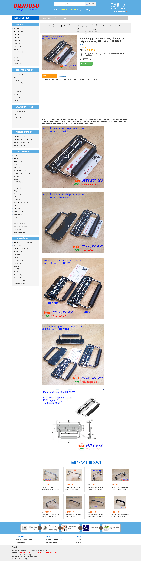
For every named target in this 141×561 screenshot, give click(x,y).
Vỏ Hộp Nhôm (18, 214)
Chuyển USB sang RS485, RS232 (24, 248)
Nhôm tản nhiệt (19, 211)
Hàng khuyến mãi (49, 18)
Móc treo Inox (18, 31)
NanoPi (16, 114)
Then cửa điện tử (19, 281)
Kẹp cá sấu (17, 229)
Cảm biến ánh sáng (20, 136)
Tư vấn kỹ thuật (21, 542)
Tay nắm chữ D (19, 46)
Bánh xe (16, 34)
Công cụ (16, 266)
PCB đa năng (18, 263)
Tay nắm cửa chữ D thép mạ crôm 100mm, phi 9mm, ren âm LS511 (73, 516)
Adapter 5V (17, 245)
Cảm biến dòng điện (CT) (22, 142)
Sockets (16, 176)
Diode (16, 179)
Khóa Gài (17, 40)
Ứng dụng (62, 76)
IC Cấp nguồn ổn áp (20, 170)
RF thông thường (19, 111)
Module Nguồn (19, 260)
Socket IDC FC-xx (19, 223)
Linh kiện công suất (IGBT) (22, 173)
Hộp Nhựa (17, 254)
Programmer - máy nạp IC (22, 202)
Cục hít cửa (17, 55)
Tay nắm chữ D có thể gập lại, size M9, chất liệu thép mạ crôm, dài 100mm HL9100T (119, 488)
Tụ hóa (16, 89)
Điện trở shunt (18, 74)
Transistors (17, 86)
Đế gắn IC (17, 199)
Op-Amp (16, 185)
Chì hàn (16, 257)
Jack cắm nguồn (19, 251)
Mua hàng (86, 64)
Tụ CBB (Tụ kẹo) (19, 83)
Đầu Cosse (17, 208)
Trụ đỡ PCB (17, 220)
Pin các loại (17, 194)
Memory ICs (18, 161)
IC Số (15, 164)
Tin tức (78, 539)
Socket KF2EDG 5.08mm (21, 226)
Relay (16, 158)
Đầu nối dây (18, 275)
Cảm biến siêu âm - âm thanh (23, 139)
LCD (15, 217)
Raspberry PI (18, 117)
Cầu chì (16, 205)
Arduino (16, 123)
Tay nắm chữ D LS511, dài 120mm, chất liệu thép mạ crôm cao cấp (95, 516)
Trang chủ (76, 31)
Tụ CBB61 (17, 97)
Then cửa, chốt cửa (20, 52)
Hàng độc (64, 18)
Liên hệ (78, 542)
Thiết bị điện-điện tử (20, 182)
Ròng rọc (17, 43)
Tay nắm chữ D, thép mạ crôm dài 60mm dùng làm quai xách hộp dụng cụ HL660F (50, 488)
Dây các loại (18, 191)
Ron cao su (17, 63)
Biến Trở (16, 95)
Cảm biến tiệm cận (20, 145)
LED (15, 197)
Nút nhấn (17, 269)
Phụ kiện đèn (18, 272)
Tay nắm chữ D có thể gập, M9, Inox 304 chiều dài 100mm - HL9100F (97, 488)
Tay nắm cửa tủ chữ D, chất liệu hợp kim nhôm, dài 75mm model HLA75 (120, 516)
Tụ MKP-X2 (17, 92)
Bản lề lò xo (18, 61)
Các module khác (19, 126)
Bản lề (16, 49)
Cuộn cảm (17, 77)
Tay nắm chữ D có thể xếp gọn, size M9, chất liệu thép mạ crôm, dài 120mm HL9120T (50, 516)
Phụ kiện (16, 120)
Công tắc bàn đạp (20, 232)
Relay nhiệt (17, 188)
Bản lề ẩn (17, 58)
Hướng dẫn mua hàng (24, 539)
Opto (15, 155)
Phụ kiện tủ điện (19, 28)
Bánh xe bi (17, 37)
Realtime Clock (19, 167)
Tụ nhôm (17, 80)
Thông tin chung (49, 76)
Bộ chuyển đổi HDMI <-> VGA (23, 242)
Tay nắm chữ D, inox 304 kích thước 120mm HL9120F (73, 488)
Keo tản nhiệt (18, 278)
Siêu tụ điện (17, 100)
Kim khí (84, 31)
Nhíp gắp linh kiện (19, 283)
